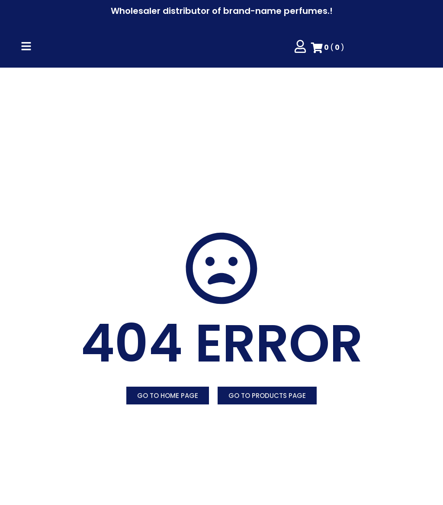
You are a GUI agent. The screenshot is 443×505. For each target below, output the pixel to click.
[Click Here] (26, 47)
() (327, 47)
